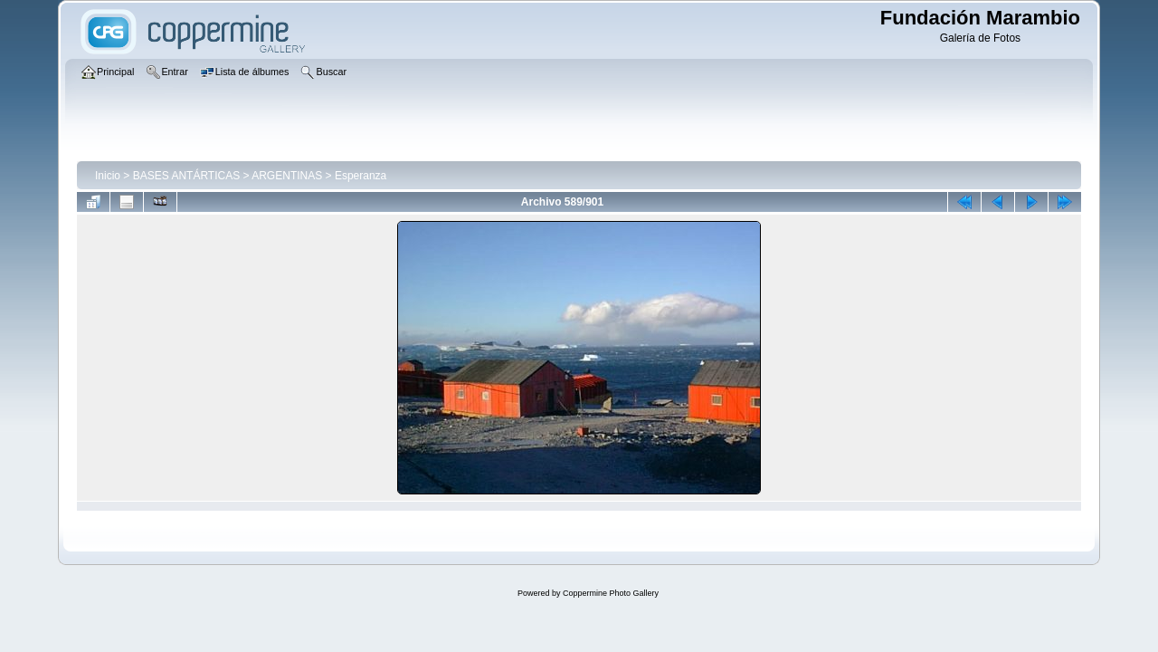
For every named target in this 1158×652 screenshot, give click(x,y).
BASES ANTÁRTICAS (186, 175)
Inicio (107, 175)
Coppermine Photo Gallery (611, 593)
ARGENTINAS (287, 175)
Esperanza (360, 175)
